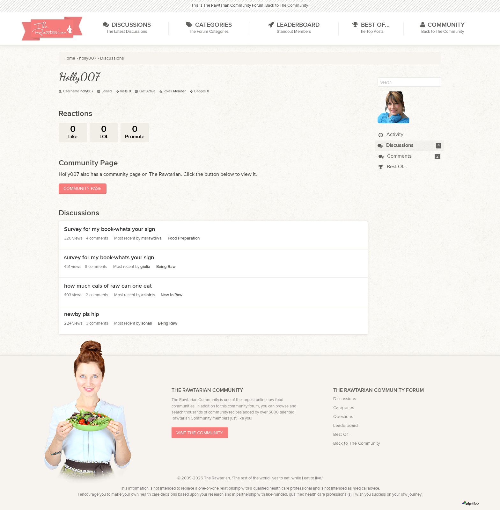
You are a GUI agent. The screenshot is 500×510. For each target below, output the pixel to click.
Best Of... (393, 167)
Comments (395, 156)
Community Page (82, 188)
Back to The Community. (287, 5)
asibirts (148, 295)
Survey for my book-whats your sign (109, 229)
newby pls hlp (81, 314)
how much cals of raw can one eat (108, 286)
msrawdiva (151, 238)
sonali (146, 323)
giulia (145, 266)
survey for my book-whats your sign (109, 257)
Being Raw (166, 266)
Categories (343, 407)
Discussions (396, 145)
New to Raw (171, 295)
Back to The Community (356, 443)
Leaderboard (345, 425)
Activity (391, 135)
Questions (343, 416)
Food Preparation (184, 238)
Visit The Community (199, 432)
